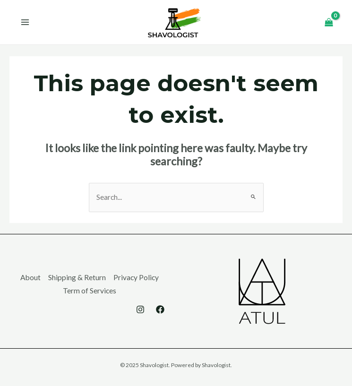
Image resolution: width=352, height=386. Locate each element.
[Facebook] (160, 309)
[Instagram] (140, 309)
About (30, 277)
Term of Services (89, 290)
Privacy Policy (136, 277)
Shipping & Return (77, 277)
